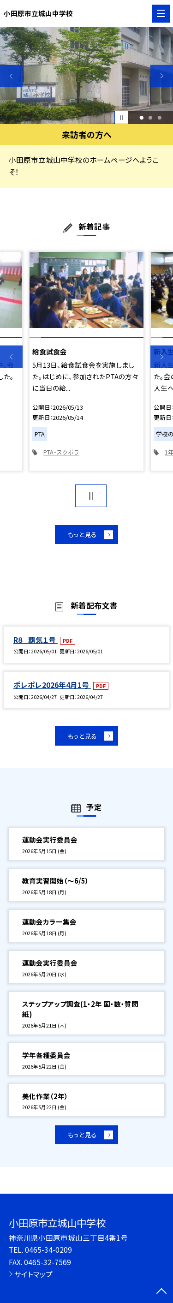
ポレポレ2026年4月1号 (52, 686)
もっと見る (81, 535)
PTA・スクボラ (61, 452)
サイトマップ (33, 1274)
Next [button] (161, 76)
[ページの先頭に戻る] (161, 1292)
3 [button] (160, 117)
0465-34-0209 (48, 1249)
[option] (86, 76)
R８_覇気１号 (35, 641)
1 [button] (141, 117)
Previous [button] (11, 76)
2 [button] (151, 117)
